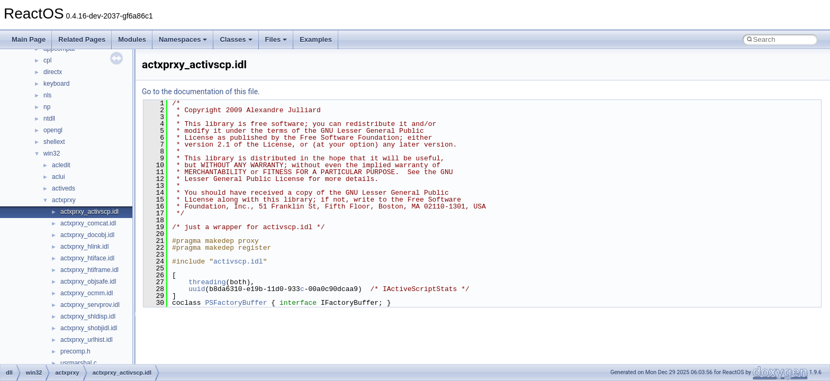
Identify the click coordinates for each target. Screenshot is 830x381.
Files (276, 39)
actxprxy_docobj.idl (87, 235)
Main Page (29, 39)
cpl (47, 60)
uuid (196, 289)
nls (47, 95)
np (46, 107)
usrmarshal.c (78, 363)
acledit (61, 165)
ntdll (49, 118)
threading (206, 282)
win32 (51, 153)
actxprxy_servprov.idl (90, 305)
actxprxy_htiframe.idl (89, 270)
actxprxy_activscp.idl (89, 211)
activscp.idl (238, 261)
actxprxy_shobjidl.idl (88, 328)
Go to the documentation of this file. (201, 91)
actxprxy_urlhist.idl (86, 339)
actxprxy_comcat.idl (88, 223)
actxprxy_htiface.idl (87, 258)
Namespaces (183, 39)
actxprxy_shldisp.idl (87, 316)
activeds (63, 188)
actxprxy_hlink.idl (84, 246)
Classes (236, 39)
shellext (54, 142)
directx (52, 72)
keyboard (56, 83)
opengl (52, 130)
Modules (132, 39)
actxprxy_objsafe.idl (88, 281)
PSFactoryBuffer (236, 302)
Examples (316, 39)
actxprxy (64, 200)
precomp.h (75, 351)
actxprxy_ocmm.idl (86, 293)
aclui (58, 176)
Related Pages (81, 39)
